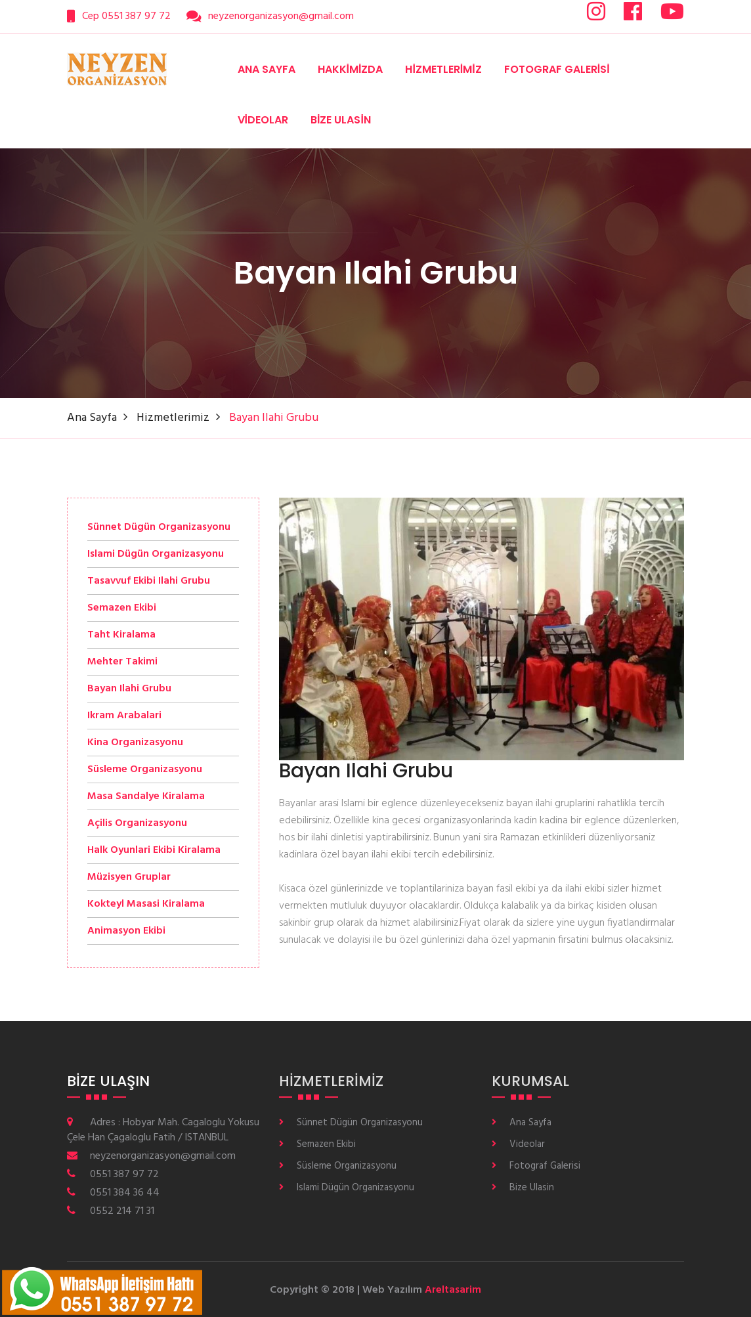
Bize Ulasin (341, 119)
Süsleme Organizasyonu (347, 1166)
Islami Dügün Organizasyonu (355, 1188)
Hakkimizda (350, 69)
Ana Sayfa (266, 69)
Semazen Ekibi (326, 1145)
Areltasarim (453, 1290)
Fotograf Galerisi (557, 69)
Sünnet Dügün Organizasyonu (360, 1123)
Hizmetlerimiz (443, 69)
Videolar (263, 119)
